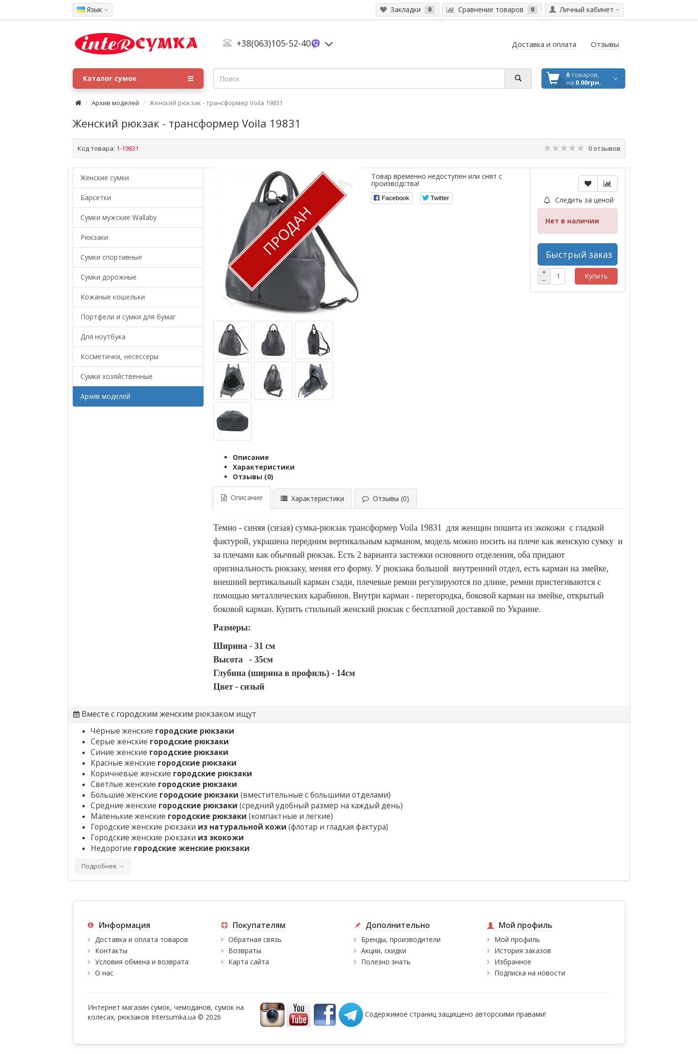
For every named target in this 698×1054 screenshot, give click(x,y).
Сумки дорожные (108, 277)
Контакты (111, 950)
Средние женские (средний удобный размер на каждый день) (247, 806)
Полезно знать (386, 961)
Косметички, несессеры (119, 356)
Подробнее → (102, 866)
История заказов (522, 950)
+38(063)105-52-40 (274, 43)
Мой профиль (517, 939)
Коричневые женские (171, 774)
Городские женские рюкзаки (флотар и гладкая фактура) (239, 827)
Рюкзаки (94, 237)
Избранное (512, 961)
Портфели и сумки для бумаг (128, 316)
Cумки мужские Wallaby (118, 217)
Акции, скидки (383, 950)
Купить (596, 276)
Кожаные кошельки (112, 296)
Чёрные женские (162, 731)
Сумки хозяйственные (116, 376)
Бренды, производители (401, 939)
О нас (104, 972)
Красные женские (164, 763)
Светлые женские (164, 784)
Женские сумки (104, 177)
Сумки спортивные (111, 257)
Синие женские (159, 752)
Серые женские (160, 742)
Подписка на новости (529, 972)
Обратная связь (255, 939)
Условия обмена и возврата (142, 961)
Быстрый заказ (579, 254)
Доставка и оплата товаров (141, 939)
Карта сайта (248, 961)
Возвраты (244, 950)
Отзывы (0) (253, 476)
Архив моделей (115, 102)
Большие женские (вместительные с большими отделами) (241, 795)
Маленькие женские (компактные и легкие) (212, 816)
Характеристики (264, 467)
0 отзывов (604, 148)
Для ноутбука (103, 336)
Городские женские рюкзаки (167, 838)
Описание (251, 457)
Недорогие (170, 848)
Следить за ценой (579, 200)
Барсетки (95, 197)
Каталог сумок (138, 78)
